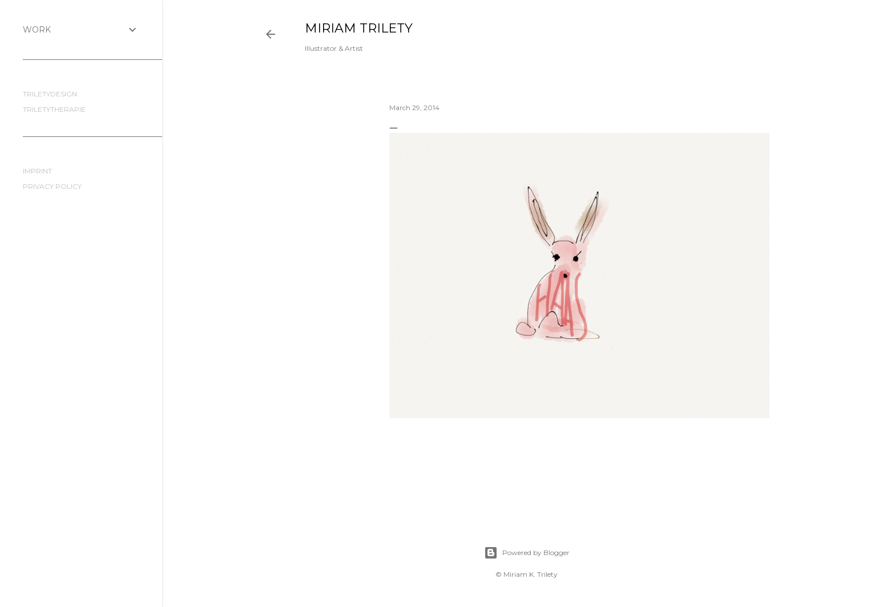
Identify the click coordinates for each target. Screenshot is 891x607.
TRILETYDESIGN (50, 94)
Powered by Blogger (527, 553)
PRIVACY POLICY (52, 186)
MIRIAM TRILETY (359, 28)
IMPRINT (37, 171)
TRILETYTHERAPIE (54, 109)
